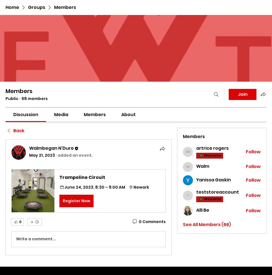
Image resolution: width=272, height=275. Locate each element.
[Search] (216, 94)
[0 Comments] (149, 222)
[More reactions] (34, 222)
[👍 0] (17, 222)
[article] (89, 197)
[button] (88, 190)
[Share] (162, 148)
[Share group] (263, 94)
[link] (25, 114)
